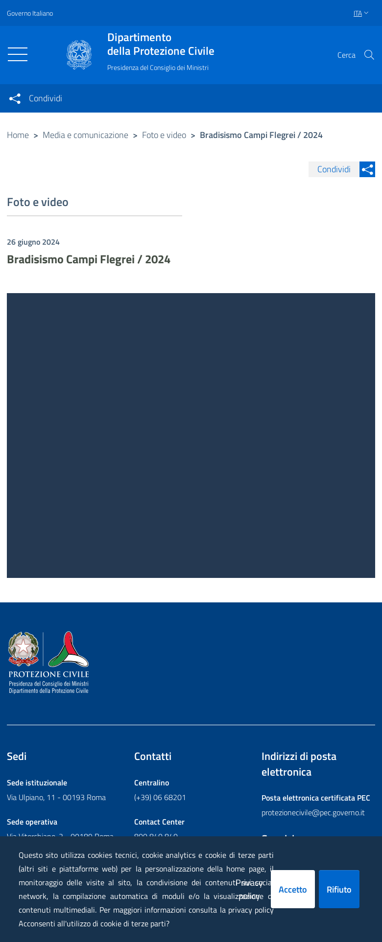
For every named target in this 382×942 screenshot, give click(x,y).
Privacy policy (249, 889)
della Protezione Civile (161, 44)
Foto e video (164, 134)
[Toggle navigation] (17, 54)
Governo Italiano (30, 13)
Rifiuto (339, 889)
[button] (369, 55)
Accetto (293, 889)
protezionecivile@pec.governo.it (313, 812)
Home (18, 134)
